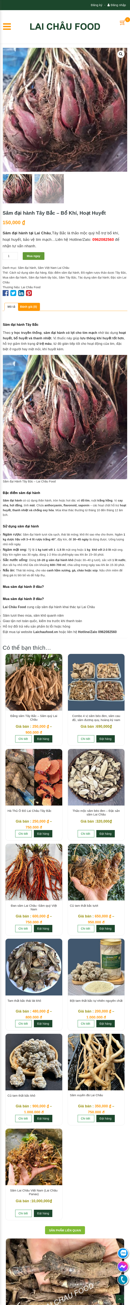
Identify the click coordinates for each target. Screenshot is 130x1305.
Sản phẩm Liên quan (65, 1230)
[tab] (11, 307)
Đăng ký (96, 5)
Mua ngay (33, 256)
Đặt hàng (43, 738)
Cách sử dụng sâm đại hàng (27, 272)
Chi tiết (23, 738)
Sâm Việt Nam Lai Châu (53, 267)
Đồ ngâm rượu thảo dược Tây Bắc (103, 272)
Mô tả (11, 306)
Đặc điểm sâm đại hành (63, 272)
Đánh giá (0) (28, 306)
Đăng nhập (116, 5)
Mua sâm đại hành (15, 277)
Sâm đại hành (27, 267)
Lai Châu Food (31, 287)
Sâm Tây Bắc (67, 277)
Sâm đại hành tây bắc (43, 277)
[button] (121, 54)
